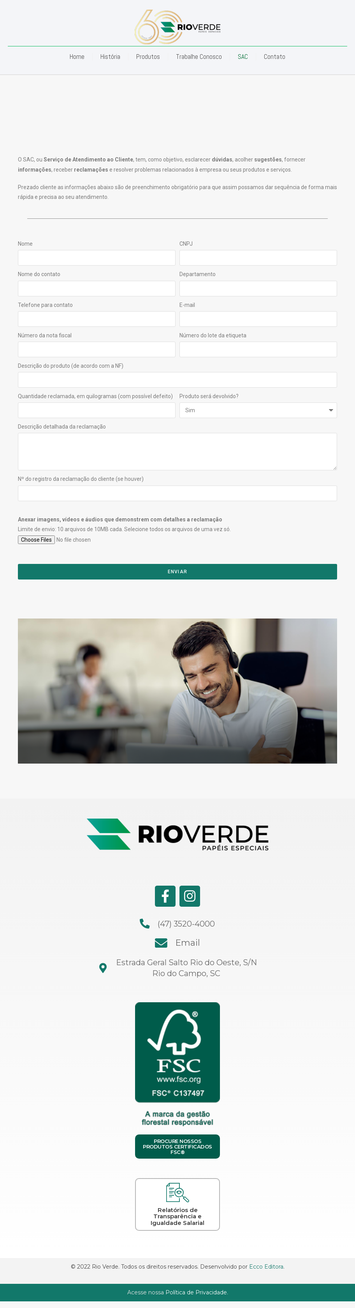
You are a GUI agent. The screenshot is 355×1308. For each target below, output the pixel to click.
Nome (25, 244)
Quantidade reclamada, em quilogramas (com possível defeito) (95, 396)
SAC (243, 56)
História (110, 56)
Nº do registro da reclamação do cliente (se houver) (81, 479)
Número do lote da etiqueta (212, 335)
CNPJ (186, 244)
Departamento (197, 274)
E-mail (187, 305)
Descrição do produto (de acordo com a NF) (70, 366)
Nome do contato (39, 274)
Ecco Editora (266, 1265)
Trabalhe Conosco (199, 56)
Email (187, 942)
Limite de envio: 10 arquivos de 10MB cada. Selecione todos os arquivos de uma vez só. (124, 524)
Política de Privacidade (196, 1291)
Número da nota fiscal (45, 335)
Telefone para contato (45, 305)
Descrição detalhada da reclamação (62, 427)
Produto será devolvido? (209, 396)
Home (77, 56)
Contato (274, 56)
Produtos (148, 56)
